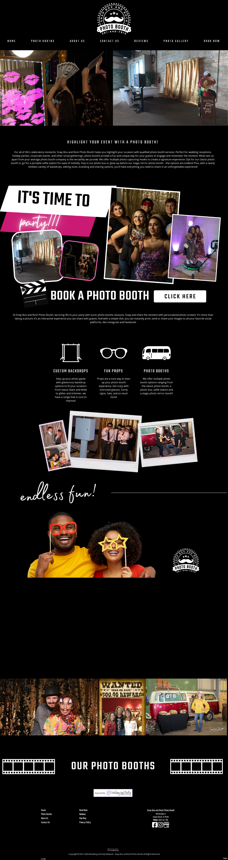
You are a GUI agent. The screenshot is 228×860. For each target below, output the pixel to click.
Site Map (82, 818)
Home (11, 41)
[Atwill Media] (114, 850)
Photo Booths (43, 41)
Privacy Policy (85, 822)
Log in (225, 858)
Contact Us (109, 41)
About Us (77, 41)
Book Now (212, 41)
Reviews (141, 41)
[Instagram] (160, 826)
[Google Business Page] (166, 826)
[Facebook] (155, 826)
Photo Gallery (176, 41)
